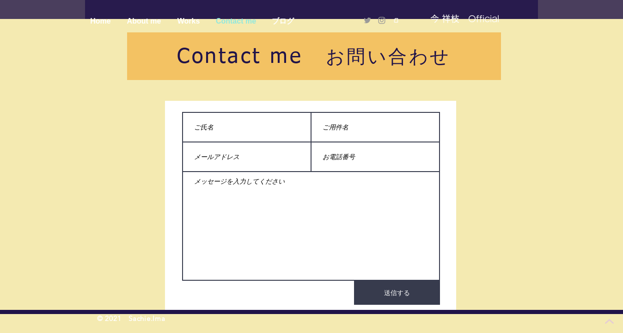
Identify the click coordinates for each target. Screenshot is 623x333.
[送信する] (397, 293)
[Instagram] (381, 20)
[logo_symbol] (396, 20)
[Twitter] (367, 20)
